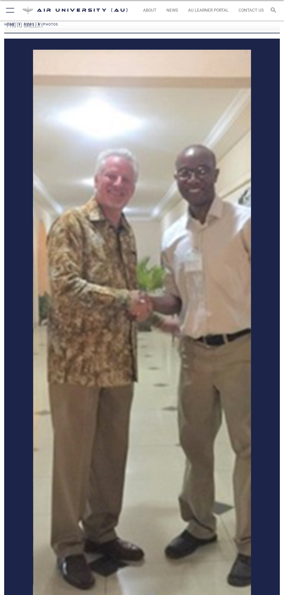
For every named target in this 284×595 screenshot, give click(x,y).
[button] (9, 10)
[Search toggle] (274, 10)
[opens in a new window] (208, 10)
